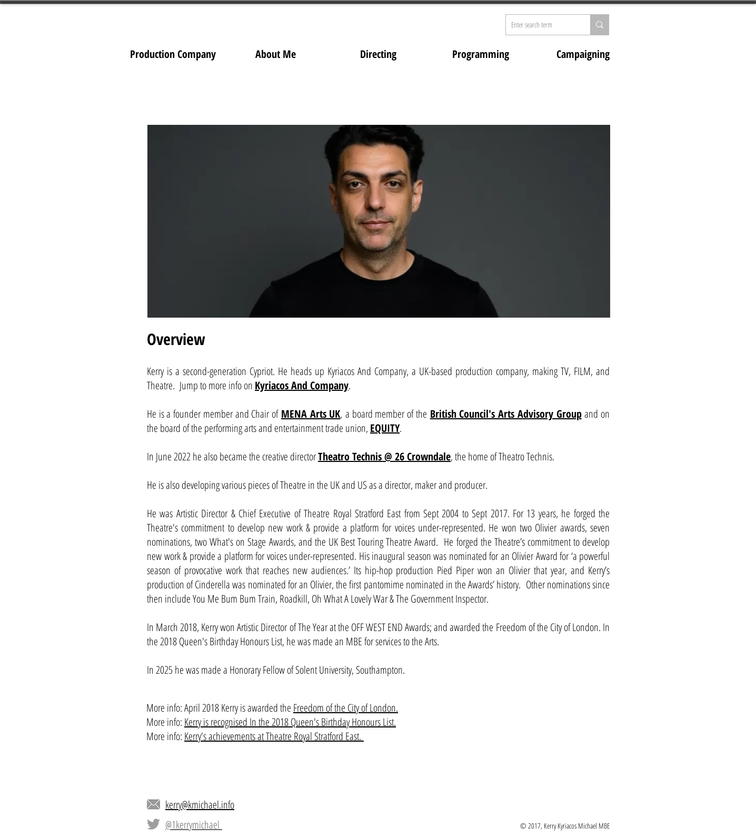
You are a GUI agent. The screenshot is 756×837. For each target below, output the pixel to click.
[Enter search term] (539, 25)
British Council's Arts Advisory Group (506, 414)
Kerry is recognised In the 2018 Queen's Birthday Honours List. (290, 722)
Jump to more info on (217, 385)
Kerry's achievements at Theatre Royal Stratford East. (274, 736)
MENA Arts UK (310, 414)
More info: (165, 722)
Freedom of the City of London (344, 708)
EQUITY (385, 428)
